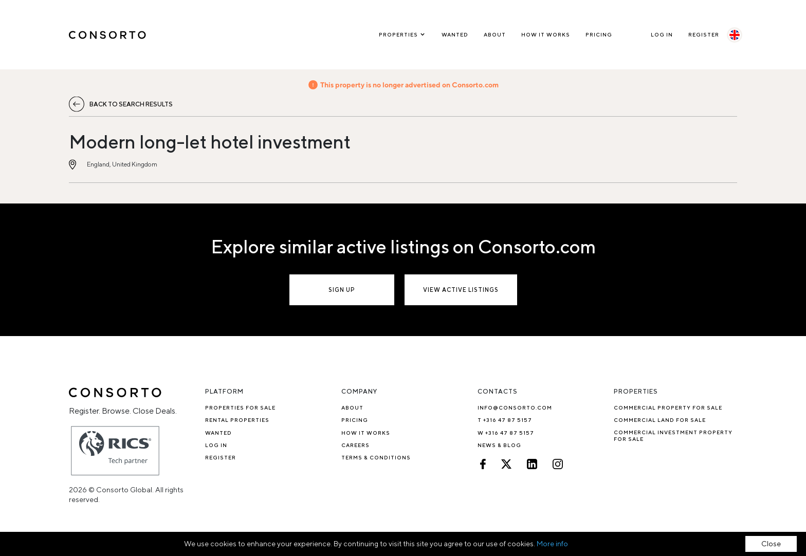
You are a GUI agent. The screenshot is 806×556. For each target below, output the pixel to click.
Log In (662, 34)
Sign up (341, 289)
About (495, 34)
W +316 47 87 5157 (506, 433)
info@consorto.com (515, 407)
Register (703, 34)
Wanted (455, 34)
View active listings (461, 289)
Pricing (598, 34)
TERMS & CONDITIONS (376, 457)
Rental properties (237, 420)
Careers (355, 445)
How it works (545, 34)
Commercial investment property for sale (673, 435)
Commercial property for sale (668, 407)
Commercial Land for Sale (660, 420)
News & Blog (499, 445)
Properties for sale (240, 407)
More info (552, 544)
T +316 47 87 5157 (505, 420)
